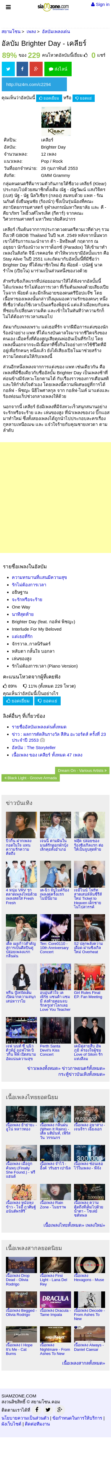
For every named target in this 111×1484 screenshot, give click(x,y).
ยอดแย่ (83, 98)
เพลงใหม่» (95, 1225)
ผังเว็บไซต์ (11, 1423)
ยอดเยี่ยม (49, 98)
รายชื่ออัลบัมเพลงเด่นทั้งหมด (39, 726)
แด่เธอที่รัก (22, 636)
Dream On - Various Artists (82, 770)
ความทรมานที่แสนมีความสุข (39, 577)
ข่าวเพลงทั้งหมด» (43, 1068)
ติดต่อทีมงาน (37, 1423)
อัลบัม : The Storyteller (34, 747)
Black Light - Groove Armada (30, 778)
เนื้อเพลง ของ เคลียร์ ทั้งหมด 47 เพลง (47, 754)
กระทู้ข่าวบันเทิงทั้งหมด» (81, 1074)
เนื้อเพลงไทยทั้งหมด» (64, 1225)
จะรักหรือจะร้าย (27, 599)
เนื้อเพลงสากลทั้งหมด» (83, 1363)
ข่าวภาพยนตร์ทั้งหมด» (83, 1068)
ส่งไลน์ (58, 68)
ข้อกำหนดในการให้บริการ (77, 1417)
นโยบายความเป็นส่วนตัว (25, 1417)
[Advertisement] (55, 497)
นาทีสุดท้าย (23, 614)
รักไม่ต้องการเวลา (29, 584)
